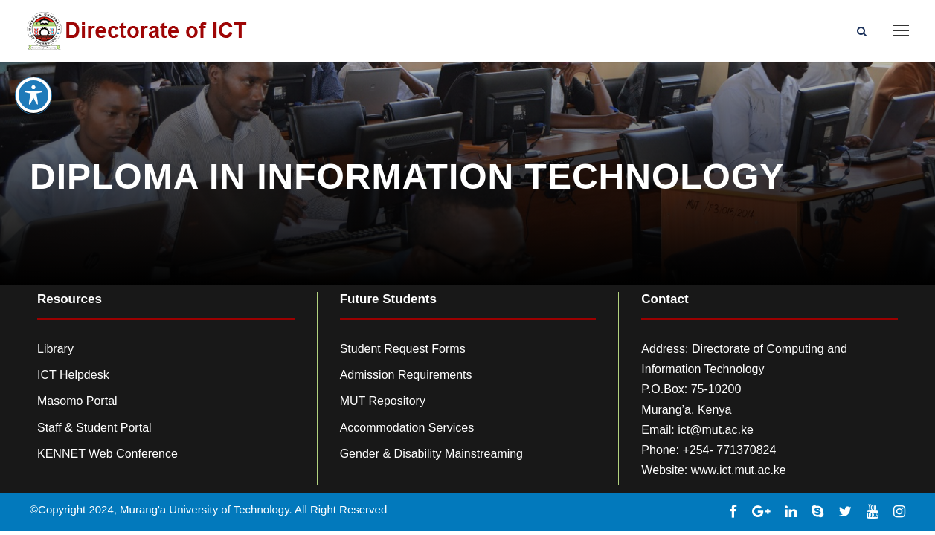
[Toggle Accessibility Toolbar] (33, 81)
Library (55, 349)
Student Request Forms (403, 349)
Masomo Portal (77, 401)
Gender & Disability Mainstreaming (431, 453)
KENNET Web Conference (107, 453)
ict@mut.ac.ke (716, 430)
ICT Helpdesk (73, 375)
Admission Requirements (406, 375)
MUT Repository (382, 401)
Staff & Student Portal (94, 427)
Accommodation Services (407, 427)
